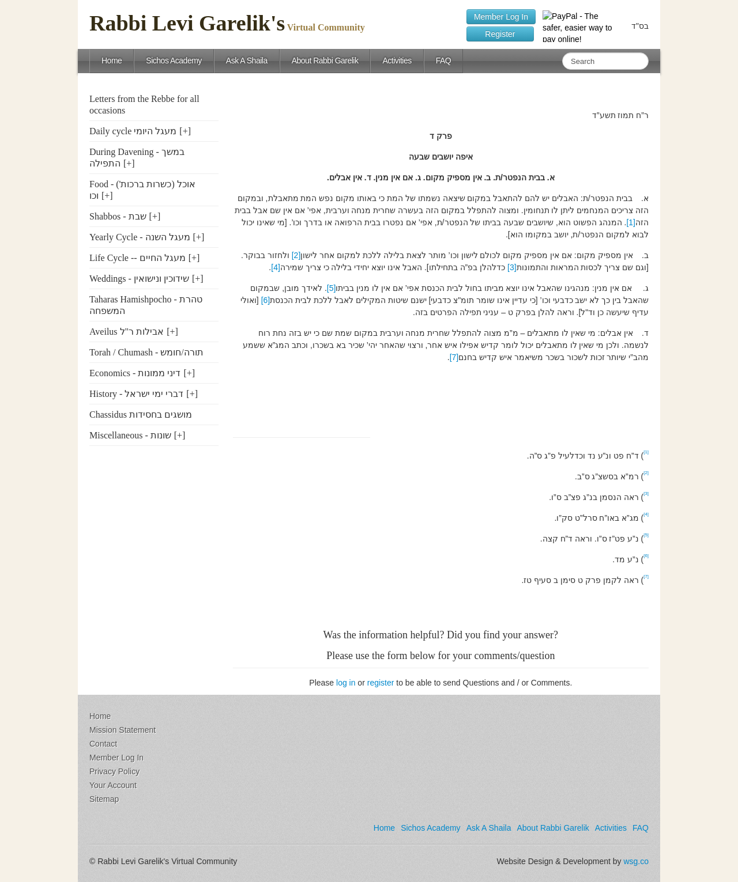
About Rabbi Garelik (325, 60)
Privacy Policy (114, 771)
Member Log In (501, 16)
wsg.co (636, 861)
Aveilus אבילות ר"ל (126, 331)
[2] (296, 255)
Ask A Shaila (247, 60)
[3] (512, 267)
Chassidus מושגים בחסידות (140, 414)
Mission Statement (122, 730)
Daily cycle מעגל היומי (132, 131)
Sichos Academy (174, 60)
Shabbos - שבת (117, 216)
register (380, 682)
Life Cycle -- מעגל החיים (137, 258)
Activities (396, 60)
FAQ (443, 60)
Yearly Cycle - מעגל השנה (139, 237)
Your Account (113, 785)
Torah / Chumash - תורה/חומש (146, 352)
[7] (454, 357)
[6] (265, 300)
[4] (275, 267)
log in (345, 682)
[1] (630, 222)
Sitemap (104, 799)
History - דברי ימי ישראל (136, 394)
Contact (103, 743)
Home (111, 60)
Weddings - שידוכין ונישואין (139, 278)
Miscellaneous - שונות (130, 435)
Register (500, 34)
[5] (331, 288)
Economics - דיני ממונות (134, 373)
